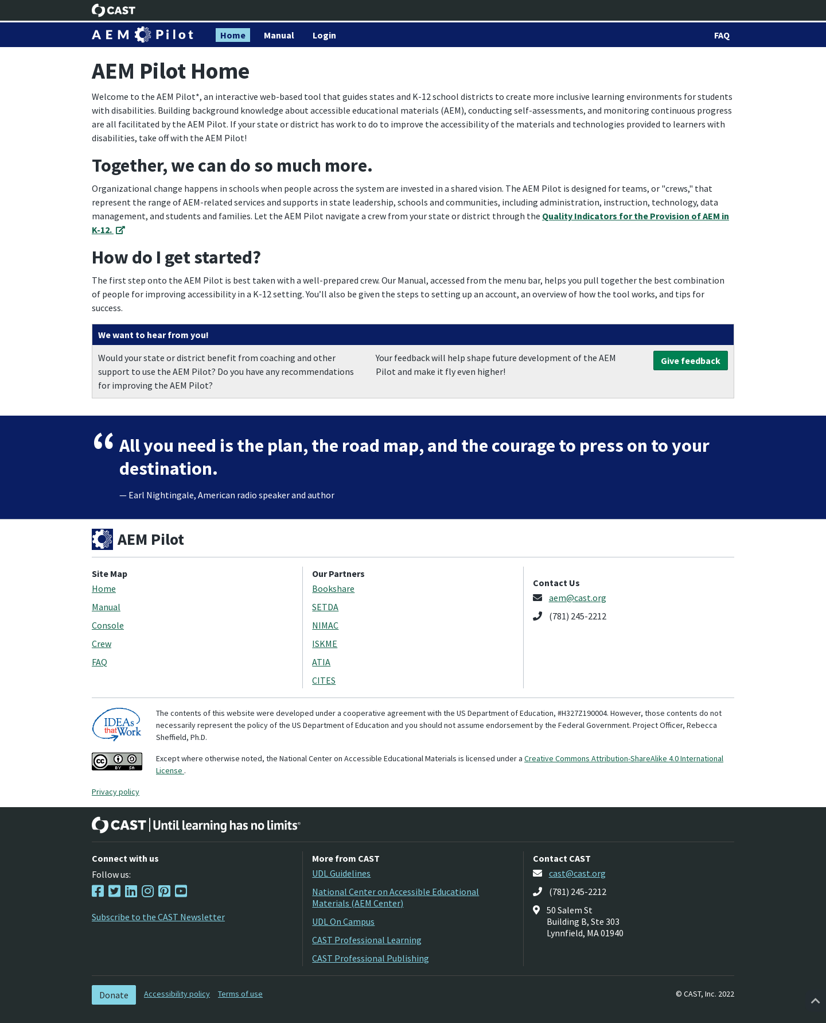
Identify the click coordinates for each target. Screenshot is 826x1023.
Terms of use (240, 994)
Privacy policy (115, 791)
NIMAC (325, 625)
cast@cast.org (577, 873)
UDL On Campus (343, 921)
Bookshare (333, 588)
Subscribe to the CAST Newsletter (158, 917)
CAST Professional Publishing (370, 958)
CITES (324, 680)
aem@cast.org (577, 597)
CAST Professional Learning (367, 940)
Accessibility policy (177, 994)
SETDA (325, 607)
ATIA (321, 662)
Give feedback (690, 360)
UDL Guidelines (341, 873)
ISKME (324, 643)
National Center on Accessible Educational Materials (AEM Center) (395, 897)
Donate (113, 995)
